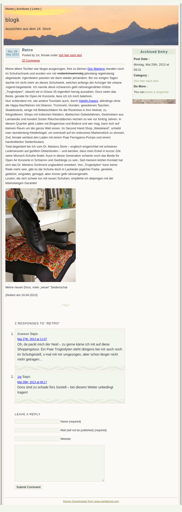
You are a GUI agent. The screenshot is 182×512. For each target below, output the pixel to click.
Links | (36, 9)
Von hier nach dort (70, 55)
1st (19, 376)
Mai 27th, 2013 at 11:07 (32, 339)
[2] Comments (31, 60)
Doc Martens (96, 68)
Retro (27, 50)
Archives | (23, 9)
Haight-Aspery (88, 101)
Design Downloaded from (78, 508)
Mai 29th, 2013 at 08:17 (32, 382)
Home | (10, 9)
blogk (12, 20)
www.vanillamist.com (106, 508)
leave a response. (157, 92)
